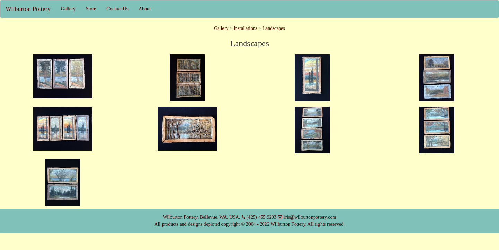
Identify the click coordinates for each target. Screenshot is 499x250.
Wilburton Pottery (28, 9)
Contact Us (117, 8)
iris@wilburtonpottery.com (309, 217)
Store (91, 8)
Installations (245, 28)
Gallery (68, 8)
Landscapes (273, 28)
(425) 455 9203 (261, 217)
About (145, 8)
